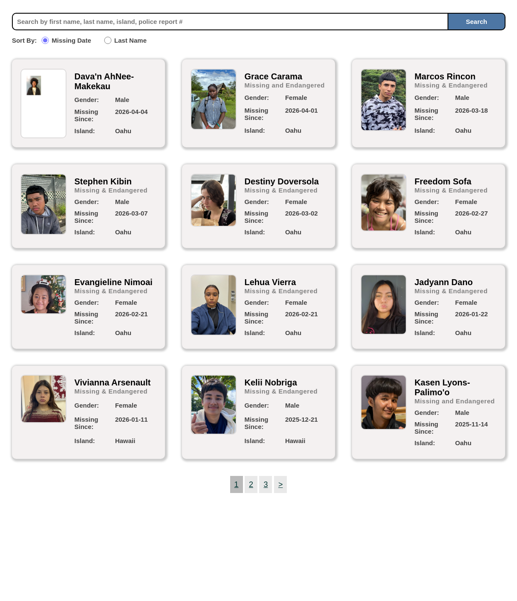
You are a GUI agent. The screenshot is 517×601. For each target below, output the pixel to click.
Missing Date (71, 40)
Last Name (130, 40)
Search (476, 21)
